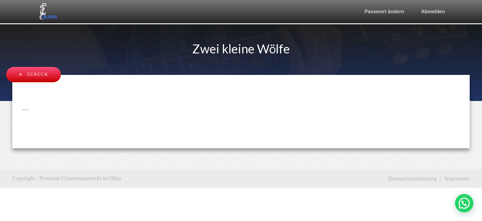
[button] (464, 203)
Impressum (457, 179)
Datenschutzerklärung (412, 179)
